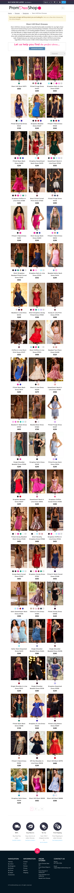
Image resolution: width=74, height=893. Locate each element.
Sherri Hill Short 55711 (19, 86)
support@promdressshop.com (62, 867)
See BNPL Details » (16, 840)
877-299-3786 (58, 863)
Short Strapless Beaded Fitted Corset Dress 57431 (19, 275)
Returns (25, 870)
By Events (11, 868)
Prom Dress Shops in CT (44, 867)
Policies (25, 866)
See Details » (28, 2)
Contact (25, 861)
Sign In (46, 2)
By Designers (11, 866)
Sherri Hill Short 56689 (55, 798)
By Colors (10, 864)
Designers (26, 13)
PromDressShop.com (15, 885)
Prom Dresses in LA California (44, 875)
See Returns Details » (30, 840)
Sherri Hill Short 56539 (37, 798)
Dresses (17, 13)
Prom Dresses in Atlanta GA (43, 871)
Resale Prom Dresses (44, 878)
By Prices (10, 870)
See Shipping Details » (57, 840)
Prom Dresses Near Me (44, 864)
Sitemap (10, 861)
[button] (63, 2)
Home (10, 13)
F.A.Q (24, 864)
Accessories (11, 874)
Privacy (25, 868)
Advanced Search (37, 48)
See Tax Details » (44, 842)
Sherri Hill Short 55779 (55, 761)
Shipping (25, 872)
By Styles (10, 872)
